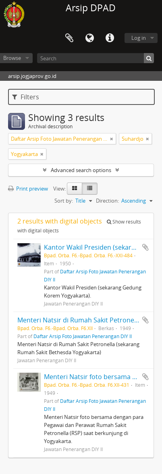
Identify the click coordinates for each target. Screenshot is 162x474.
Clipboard (69, 38)
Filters (25, 96)
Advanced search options (81, 170)
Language (89, 38)
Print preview (28, 188)
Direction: (107, 200)
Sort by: (63, 200)
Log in (138, 37)
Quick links (110, 38)
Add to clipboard (145, 247)
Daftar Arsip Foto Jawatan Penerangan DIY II (82, 336)
